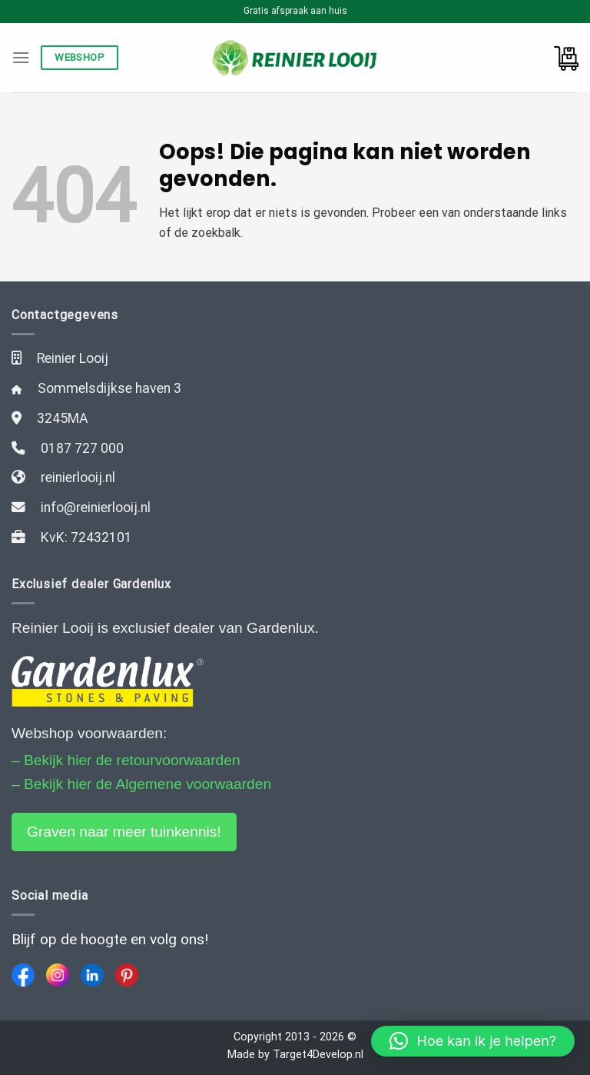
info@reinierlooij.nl (96, 507)
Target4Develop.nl (318, 1054)
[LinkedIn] (92, 975)
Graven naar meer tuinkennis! (124, 832)
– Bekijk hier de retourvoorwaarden (126, 760)
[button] (473, 1041)
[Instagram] (57, 975)
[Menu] (21, 57)
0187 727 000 (82, 448)
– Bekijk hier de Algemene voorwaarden (141, 784)
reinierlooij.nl (78, 477)
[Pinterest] (126, 975)
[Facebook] (23, 975)
